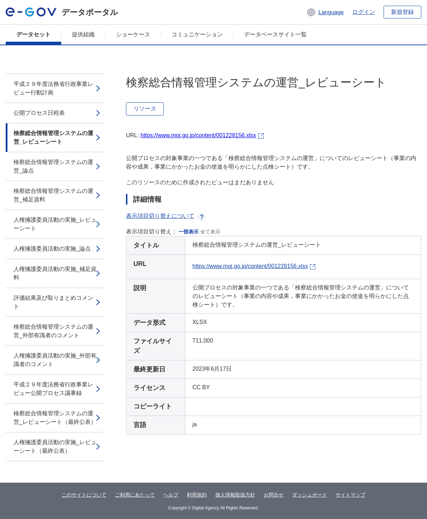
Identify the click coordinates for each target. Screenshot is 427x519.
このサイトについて (84, 495)
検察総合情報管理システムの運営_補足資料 (53, 195)
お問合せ (274, 495)
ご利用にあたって (135, 495)
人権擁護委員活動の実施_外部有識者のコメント (55, 360)
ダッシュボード (309, 495)
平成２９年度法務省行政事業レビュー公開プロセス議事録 (53, 388)
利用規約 (197, 495)
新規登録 (402, 12)
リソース (144, 109)
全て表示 (210, 232)
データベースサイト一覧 (275, 34)
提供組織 (83, 34)
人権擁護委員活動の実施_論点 (52, 249)
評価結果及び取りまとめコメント (53, 302)
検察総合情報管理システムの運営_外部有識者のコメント (53, 331)
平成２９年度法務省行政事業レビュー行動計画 (53, 88)
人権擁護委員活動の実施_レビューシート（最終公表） (55, 446)
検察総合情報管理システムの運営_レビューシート (53, 137)
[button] (325, 12)
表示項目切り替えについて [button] (166, 216)
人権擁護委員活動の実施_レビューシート (55, 224)
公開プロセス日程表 (39, 113)
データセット (33, 34)
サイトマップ (350, 495)
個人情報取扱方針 (235, 495)
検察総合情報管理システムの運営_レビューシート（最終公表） (55, 417)
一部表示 (189, 232)
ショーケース (133, 34)
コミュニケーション (197, 34)
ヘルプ (170, 495)
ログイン (363, 12)
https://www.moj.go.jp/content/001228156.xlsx (198, 135)
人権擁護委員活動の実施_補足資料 (55, 273)
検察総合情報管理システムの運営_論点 (53, 166)
